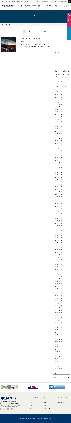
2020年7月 (57, 262)
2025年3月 (57, 126)
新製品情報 (32, 400)
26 (66, 81)
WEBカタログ (63, 1)
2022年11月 (57, 194)
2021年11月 (57, 223)
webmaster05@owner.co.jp (20, 1)
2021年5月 (57, 237)
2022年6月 (57, 206)
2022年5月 (57, 208)
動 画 (30, 405)
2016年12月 (57, 351)
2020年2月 (57, 274)
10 (61, 76)
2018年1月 (57, 334)
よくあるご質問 (48, 400)
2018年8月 (57, 317)
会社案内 (46, 397)
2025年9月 (57, 111)
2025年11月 (57, 107)
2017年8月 (57, 344)
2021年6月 (57, 235)
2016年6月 (57, 366)
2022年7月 (57, 203)
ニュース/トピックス (34, 397)
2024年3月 (57, 155)
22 (56, 81)
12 (66, 76)
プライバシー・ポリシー (62, 397)
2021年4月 (57, 240)
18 (63, 79)
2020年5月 (57, 266)
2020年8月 (57, 259)
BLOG (30, 408)
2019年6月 (57, 293)
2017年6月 (57, 349)
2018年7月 (57, 320)
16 (59, 79)
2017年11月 (57, 339)
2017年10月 (57, 341)
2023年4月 (57, 182)
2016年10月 (57, 356)
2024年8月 (57, 143)
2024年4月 (57, 153)
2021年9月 (57, 228)
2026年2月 (57, 99)
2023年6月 (57, 177)
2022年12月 (57, 191)
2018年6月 (57, 322)
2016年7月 (57, 363)
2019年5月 (57, 295)
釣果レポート (47, 405)
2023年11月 (57, 165)
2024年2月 (57, 157)
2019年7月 (57, 291)
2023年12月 (57, 162)
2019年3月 (57, 300)
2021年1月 (57, 247)
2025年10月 (57, 109)
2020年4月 (57, 269)
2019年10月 (57, 283)
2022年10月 (57, 196)
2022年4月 (57, 211)
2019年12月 (57, 279)
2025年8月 (57, 114)
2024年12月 (57, 133)
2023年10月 (57, 167)
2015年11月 (57, 368)
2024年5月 (57, 150)
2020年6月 (57, 264)
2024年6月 (57, 148)
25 (63, 81)
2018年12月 (57, 308)
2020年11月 (57, 252)
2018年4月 (57, 327)
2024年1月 (57, 160)
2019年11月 (57, 281)
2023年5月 (57, 179)
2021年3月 (57, 242)
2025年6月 (57, 119)
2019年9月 (57, 286)
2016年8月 (57, 361)
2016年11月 (57, 354)
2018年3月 (57, 329)
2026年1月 (57, 102)
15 (56, 79)
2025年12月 (57, 104)
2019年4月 (57, 298)
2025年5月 (57, 121)
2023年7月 (57, 174)
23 (59, 81)
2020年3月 (57, 271)
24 (61, 81)
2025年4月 (57, 124)
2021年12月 (57, 220)
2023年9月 (57, 170)
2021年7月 (57, 233)
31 (61, 84)
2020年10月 (57, 254)
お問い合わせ (47, 402)
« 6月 (56, 86)
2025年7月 (57, 116)
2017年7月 (57, 346)
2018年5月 (57, 325)
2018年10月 (57, 312)
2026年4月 (57, 94)
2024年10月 (57, 138)
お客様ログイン (60, 402)
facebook (45, 1)
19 (66, 79)
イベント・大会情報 (42, 31)
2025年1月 (57, 131)
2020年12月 (57, 249)
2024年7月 (57, 145)
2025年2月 (57, 128)
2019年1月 (57, 305)
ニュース (8, 24)
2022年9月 (57, 199)
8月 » (66, 86)
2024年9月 (57, 140)
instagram (54, 1)
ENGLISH (38, 1)
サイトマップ (60, 400)
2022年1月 (57, 218)
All (24, 31)
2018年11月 (57, 310)
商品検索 (31, 402)
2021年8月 (57, 230)
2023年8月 (57, 172)
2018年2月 (57, 332)
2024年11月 (57, 136)
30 (59, 84)
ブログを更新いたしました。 (31, 38)
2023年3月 (57, 184)
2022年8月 (57, 201)
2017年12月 (57, 337)
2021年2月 (57, 245)
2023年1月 (57, 189)
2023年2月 (57, 186)
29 (56, 84)
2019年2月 (57, 303)
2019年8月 (57, 288)
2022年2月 (57, 216)
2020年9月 (57, 257)
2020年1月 (57, 276)
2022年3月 (57, 213)
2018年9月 (57, 315)
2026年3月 (57, 97)
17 (61, 79)
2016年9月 (57, 358)
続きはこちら (58, 52)
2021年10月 (57, 225)
